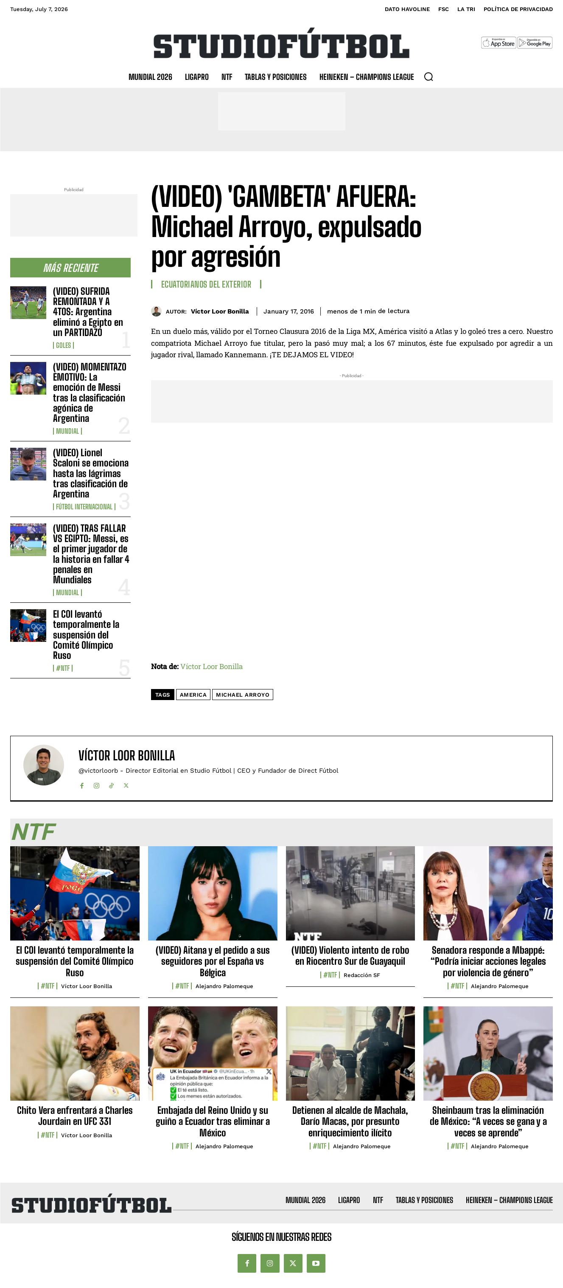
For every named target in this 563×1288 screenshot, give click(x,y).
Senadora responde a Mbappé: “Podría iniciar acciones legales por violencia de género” (488, 961)
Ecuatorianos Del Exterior (206, 284)
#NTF (63, 668)
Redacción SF (362, 975)
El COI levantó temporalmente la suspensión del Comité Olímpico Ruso (86, 634)
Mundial (67, 431)
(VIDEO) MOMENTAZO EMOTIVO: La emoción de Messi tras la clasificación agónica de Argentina (89, 392)
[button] (428, 76)
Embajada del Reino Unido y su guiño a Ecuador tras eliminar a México (213, 1121)
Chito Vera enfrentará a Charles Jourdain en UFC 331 (75, 1115)
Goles (63, 345)
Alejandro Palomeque (224, 986)
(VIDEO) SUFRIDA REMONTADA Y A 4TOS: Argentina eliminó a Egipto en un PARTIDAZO (88, 311)
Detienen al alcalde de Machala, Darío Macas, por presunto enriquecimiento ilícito (350, 1121)
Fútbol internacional (84, 506)
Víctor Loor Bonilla (220, 311)
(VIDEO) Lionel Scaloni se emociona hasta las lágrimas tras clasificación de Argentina (91, 473)
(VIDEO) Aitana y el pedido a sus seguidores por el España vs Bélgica (213, 961)
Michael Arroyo (242, 695)
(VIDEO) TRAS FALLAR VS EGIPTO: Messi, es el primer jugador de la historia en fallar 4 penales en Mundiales (91, 554)
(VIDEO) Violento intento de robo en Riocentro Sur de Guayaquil (350, 955)
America (193, 695)
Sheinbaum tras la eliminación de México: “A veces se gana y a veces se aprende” (488, 1121)
